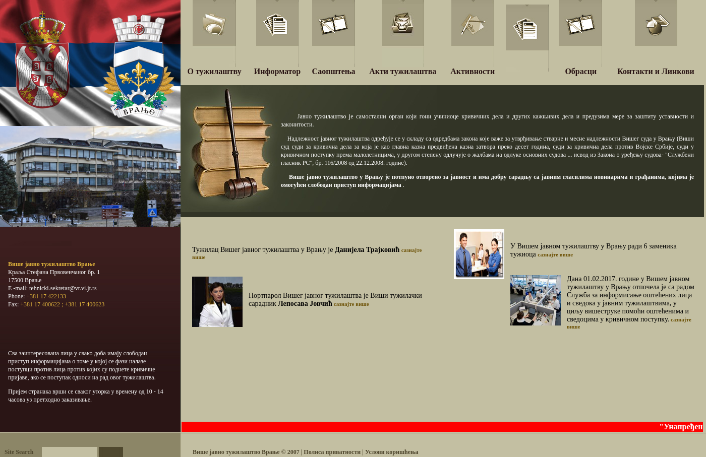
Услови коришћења (392, 451)
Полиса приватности (333, 451)
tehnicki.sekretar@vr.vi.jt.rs (63, 288)
